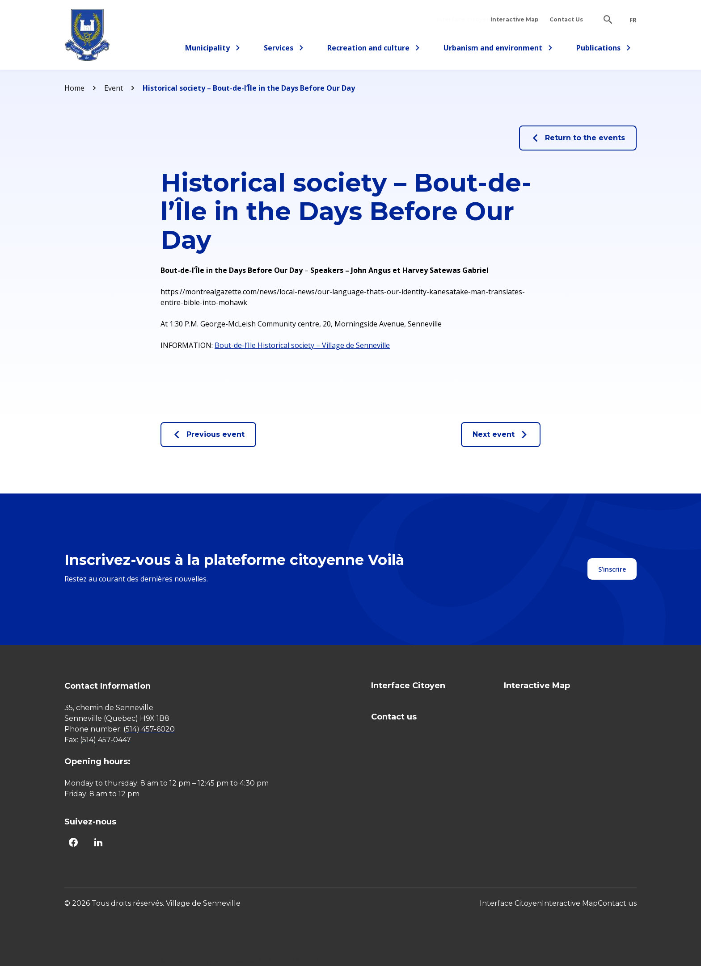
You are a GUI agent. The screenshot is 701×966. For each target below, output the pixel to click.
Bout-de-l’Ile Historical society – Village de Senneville (302, 345)
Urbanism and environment (498, 49)
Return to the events (578, 138)
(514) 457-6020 (149, 729)
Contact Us (566, 19)
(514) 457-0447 (105, 740)
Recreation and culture (373, 49)
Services (286, 49)
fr (633, 20)
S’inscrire (612, 569)
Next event (501, 434)
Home (74, 88)
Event (113, 88)
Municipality (213, 49)
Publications (603, 49)
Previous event (208, 434)
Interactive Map (514, 19)
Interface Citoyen (463, 19)
